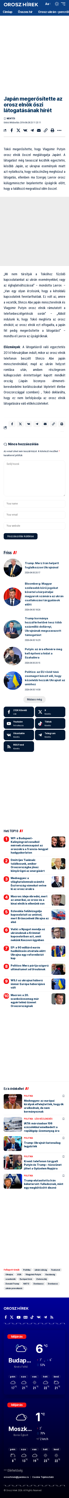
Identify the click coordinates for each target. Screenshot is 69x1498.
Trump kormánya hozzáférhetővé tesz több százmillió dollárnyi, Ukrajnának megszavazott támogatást (43, 627)
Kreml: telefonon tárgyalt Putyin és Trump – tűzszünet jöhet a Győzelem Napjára (43, 1165)
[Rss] (51, 1317)
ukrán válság (41, 1270)
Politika (28, 1096)
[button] (40, 4)
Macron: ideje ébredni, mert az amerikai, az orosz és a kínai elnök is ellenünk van (29, 900)
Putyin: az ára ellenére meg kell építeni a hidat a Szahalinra (43, 653)
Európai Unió (26, 1279)
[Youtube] (19, 723)
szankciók (10, 1279)
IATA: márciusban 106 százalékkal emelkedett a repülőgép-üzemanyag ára (41, 1127)
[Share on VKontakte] (25, 130)
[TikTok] (32, 1317)
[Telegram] (50, 735)
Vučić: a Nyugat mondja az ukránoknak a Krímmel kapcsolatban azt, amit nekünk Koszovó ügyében (28, 935)
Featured (55, 1270)
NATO (26, 1284)
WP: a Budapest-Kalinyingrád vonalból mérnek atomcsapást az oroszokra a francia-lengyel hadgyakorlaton (29, 845)
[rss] (19, 746)
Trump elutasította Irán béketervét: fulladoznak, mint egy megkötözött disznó (43, 1184)
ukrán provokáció (14, 1288)
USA (19, 1274)
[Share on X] (18, 130)
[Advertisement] (34, 53)
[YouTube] (18, 1317)
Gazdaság (50, 1274)
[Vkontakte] (19, 735)
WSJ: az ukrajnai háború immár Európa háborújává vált (28, 984)
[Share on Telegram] (32, 130)
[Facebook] (19, 712)
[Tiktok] (50, 723)
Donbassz (38, 1284)
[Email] (39, 130)
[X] (50, 712)
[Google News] (25, 1317)
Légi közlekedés (43, 1119)
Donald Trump (12, 1284)
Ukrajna (9, 1274)
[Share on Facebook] (11, 130)
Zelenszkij (41, 1279)
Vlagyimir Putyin (33, 1274)
